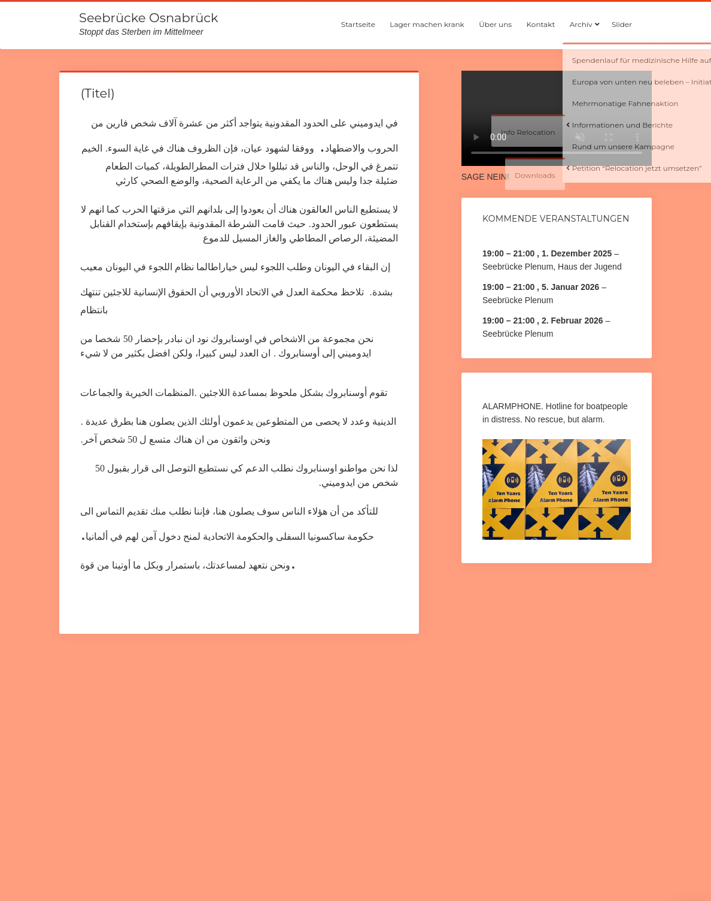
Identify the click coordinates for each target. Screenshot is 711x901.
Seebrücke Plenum (517, 300)
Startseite (358, 24)
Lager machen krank (427, 24)
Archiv (581, 24)
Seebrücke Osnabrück (148, 17)
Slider (622, 24)
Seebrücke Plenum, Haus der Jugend (552, 266)
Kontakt (541, 24)
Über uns (495, 24)
